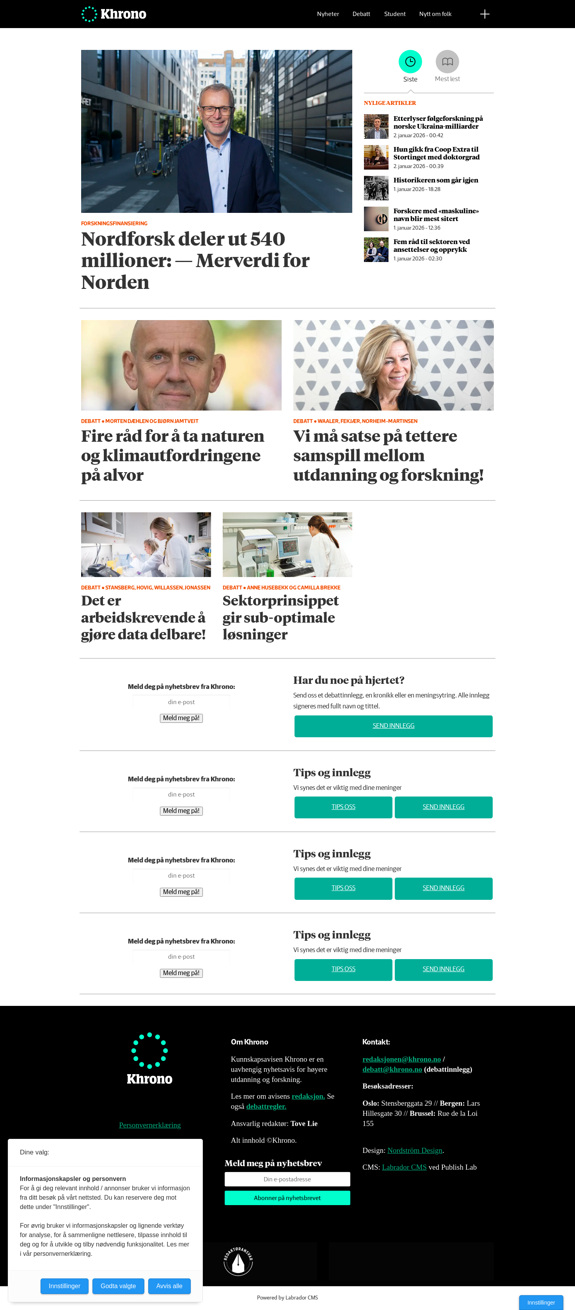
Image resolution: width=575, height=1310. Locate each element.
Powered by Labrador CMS (287, 1298)
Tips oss (343, 807)
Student (395, 17)
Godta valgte (118, 1286)
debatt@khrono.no (392, 1069)
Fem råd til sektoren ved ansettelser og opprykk (432, 245)
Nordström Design (414, 1150)
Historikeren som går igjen (436, 179)
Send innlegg (394, 726)
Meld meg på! (181, 718)
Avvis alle (169, 1286)
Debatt (361, 17)
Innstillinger (541, 1302)
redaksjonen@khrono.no (401, 1059)
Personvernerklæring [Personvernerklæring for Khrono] (150, 1125)
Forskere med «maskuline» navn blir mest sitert (436, 214)
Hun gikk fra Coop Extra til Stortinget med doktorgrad (437, 152)
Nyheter (328, 17)
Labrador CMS (404, 1167)
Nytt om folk (435, 17)
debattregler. (266, 1106)
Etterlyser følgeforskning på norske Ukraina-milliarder (438, 122)
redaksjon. (308, 1096)
